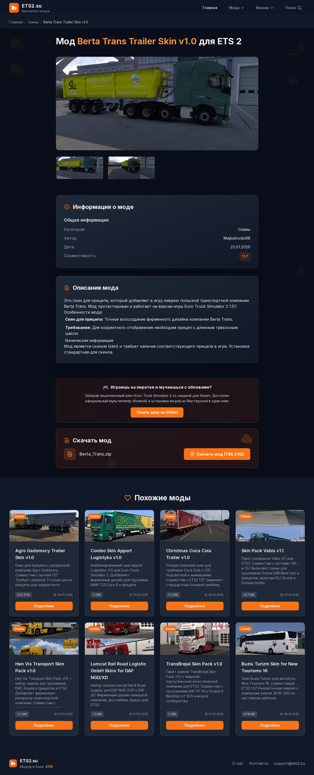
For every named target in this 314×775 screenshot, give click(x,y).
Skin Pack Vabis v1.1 (263, 550)
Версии (265, 8)
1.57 (245, 256)
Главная (210, 8)
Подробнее (44, 606)
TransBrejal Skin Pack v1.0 (194, 663)
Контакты (258, 763)
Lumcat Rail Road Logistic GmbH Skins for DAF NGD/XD (118, 670)
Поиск (294, 7)
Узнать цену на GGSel (157, 412)
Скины (33, 22)
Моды (236, 8)
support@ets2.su (289, 763)
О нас (237, 763)
